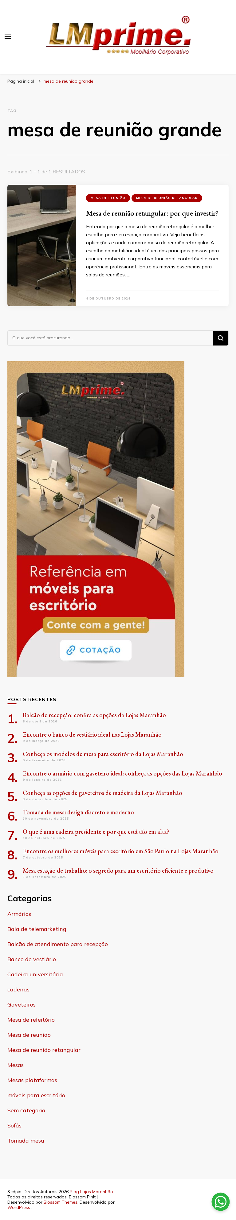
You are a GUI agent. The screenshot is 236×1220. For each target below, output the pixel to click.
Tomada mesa (25, 1140)
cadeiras (18, 989)
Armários (19, 913)
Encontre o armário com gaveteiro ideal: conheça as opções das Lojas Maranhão (122, 773)
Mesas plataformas (32, 1080)
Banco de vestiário (31, 959)
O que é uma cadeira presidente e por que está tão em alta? (96, 832)
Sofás (14, 1125)
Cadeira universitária (35, 974)
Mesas (15, 1065)
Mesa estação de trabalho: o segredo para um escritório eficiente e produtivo (118, 870)
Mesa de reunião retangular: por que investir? (152, 213)
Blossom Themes (60, 1202)
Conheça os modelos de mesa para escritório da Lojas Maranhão (103, 754)
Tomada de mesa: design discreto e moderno (78, 812)
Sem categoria (26, 1110)
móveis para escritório (36, 1095)
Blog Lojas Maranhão (91, 1191)
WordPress (18, 1207)
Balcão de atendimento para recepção (57, 944)
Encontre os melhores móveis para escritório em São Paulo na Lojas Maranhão (120, 851)
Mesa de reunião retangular (167, 198)
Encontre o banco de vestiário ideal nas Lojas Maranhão (92, 734)
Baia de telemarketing (36, 929)
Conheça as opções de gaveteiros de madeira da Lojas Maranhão (102, 793)
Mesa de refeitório (31, 1019)
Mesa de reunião (108, 198)
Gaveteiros (21, 1004)
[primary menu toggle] (8, 37)
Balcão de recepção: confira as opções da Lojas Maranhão (94, 715)
